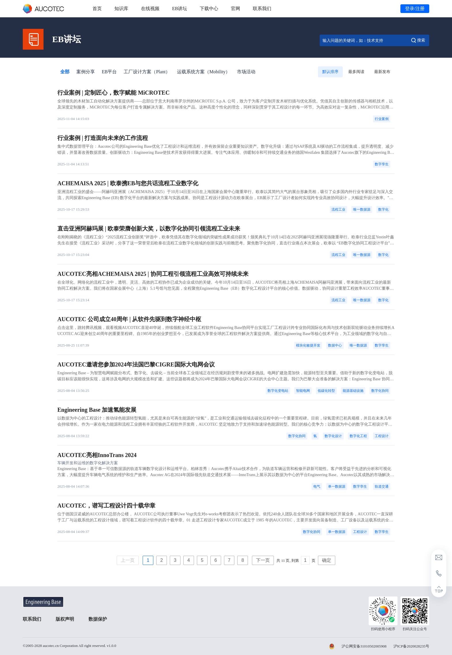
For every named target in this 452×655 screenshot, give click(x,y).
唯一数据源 (361, 209)
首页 (97, 8)
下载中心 (209, 8)
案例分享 (85, 71)
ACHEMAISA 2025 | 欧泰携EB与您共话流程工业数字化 (127, 183)
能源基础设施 (353, 391)
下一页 (263, 560)
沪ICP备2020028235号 (411, 646)
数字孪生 (382, 164)
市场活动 (246, 71)
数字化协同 (380, 391)
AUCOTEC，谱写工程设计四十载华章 (106, 505)
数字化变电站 (278, 391)
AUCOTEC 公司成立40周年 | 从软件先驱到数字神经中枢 (129, 319)
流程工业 (338, 209)
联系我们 (262, 8)
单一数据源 (336, 486)
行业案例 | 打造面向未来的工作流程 (102, 138)
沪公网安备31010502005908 (364, 646)
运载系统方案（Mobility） (203, 71)
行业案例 (382, 119)
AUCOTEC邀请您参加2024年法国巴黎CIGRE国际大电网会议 (136, 364)
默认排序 (330, 72)
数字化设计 (333, 436)
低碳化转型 (326, 391)
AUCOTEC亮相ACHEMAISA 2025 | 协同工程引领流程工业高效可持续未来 (152, 274)
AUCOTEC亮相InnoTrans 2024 (97, 455)
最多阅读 (356, 72)
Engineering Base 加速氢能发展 (96, 410)
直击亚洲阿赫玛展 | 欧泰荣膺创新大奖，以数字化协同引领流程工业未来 (148, 228)
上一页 (128, 560)
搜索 (417, 40)
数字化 (383, 209)
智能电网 (303, 391)
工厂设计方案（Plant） (147, 71)
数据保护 (97, 619)
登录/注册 (415, 8)
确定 (326, 560)
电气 (316, 486)
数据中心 (335, 345)
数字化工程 (358, 436)
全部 (64, 71)
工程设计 (382, 436)
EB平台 (109, 71)
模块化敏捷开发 (308, 345)
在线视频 (150, 8)
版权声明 (65, 619)
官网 (235, 8)
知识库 (121, 8)
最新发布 (382, 72)
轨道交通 (382, 486)
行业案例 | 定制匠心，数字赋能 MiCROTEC (113, 92)
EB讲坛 (179, 8)
